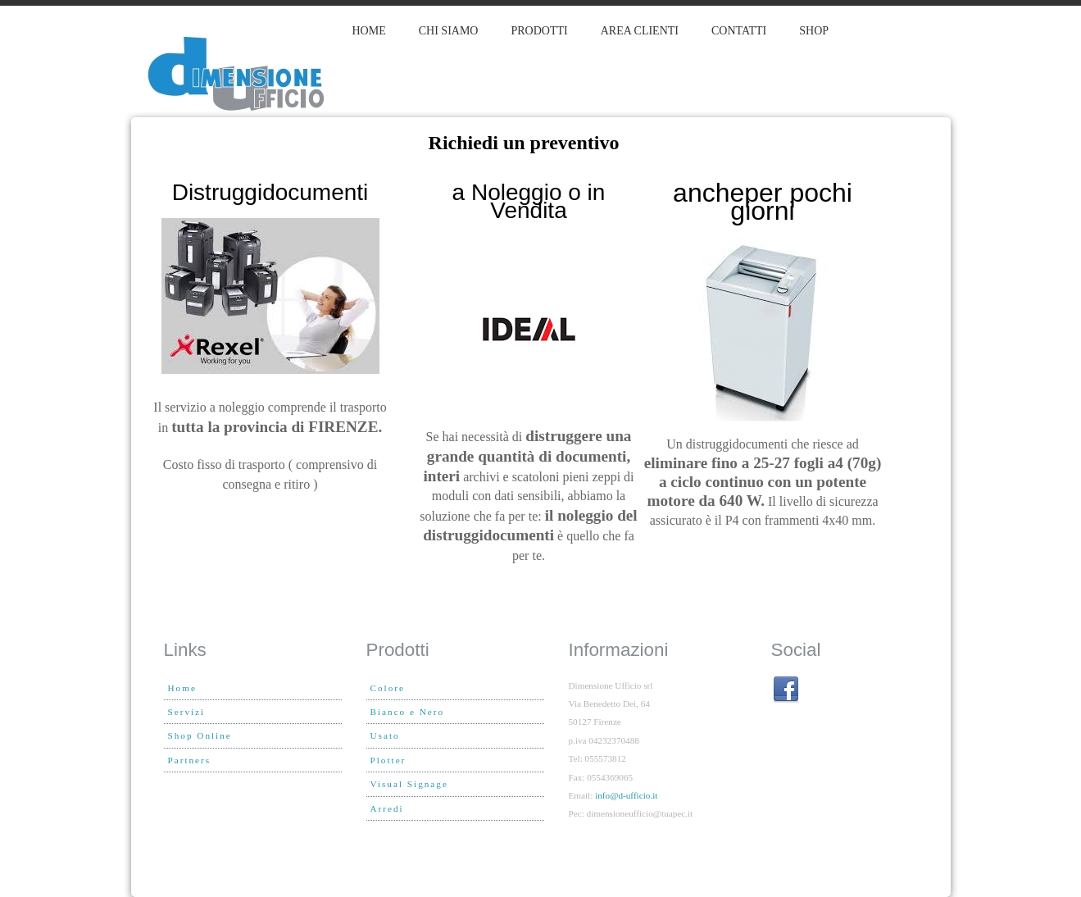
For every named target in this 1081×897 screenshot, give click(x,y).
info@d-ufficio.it (626, 795)
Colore (387, 688)
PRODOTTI (539, 31)
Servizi (187, 712)
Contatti (738, 31)
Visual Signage (409, 784)
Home (369, 31)
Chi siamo (449, 31)
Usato (385, 735)
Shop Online (200, 735)
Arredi (387, 808)
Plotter (388, 760)
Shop (814, 31)
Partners (189, 760)
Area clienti (640, 31)
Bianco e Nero (407, 712)
